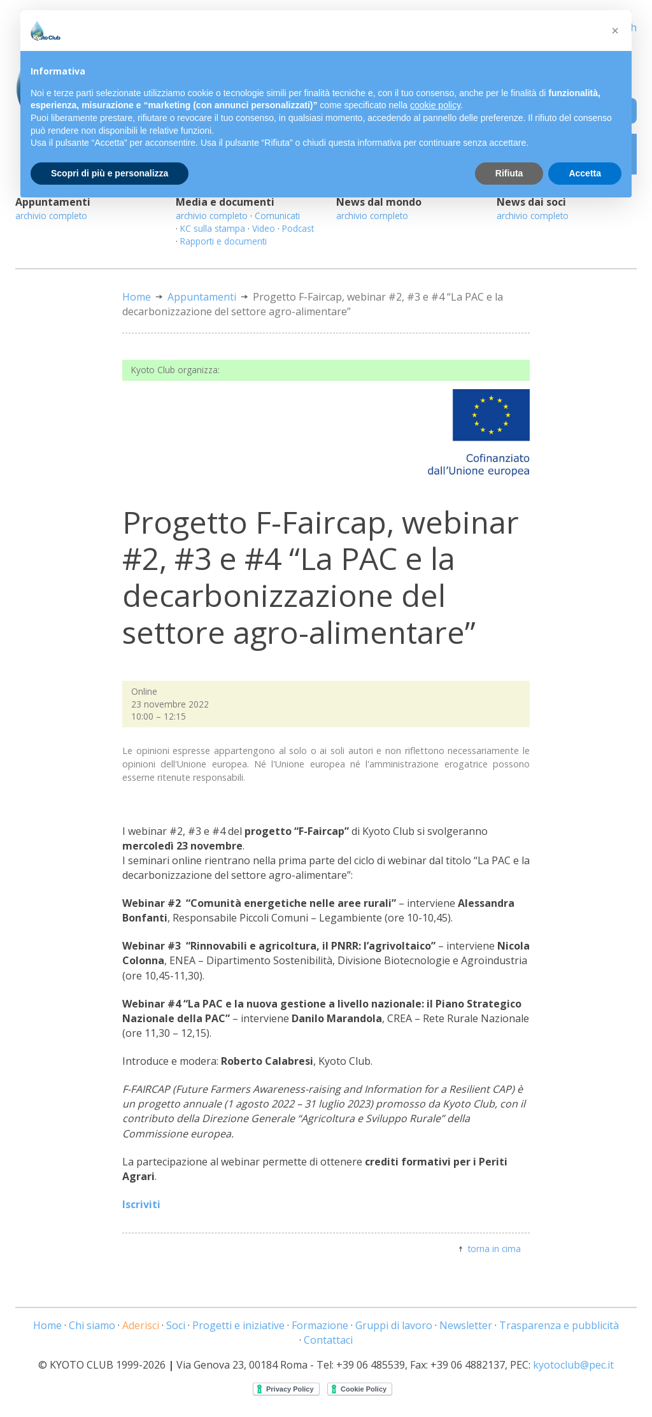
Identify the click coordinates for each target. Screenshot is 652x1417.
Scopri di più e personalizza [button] (109, 173)
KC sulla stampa (212, 228)
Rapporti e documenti (223, 241)
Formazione (320, 1325)
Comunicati (277, 216)
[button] (615, 30)
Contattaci (328, 1340)
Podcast (298, 228)
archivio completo (51, 216)
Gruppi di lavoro (393, 1325)
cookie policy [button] (435, 105)
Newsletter (465, 1325)
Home (136, 297)
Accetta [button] (585, 173)
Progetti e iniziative (238, 1325)
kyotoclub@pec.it (573, 1365)
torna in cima (494, 1249)
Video (263, 228)
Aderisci (140, 1325)
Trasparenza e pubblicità (559, 1325)
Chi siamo (92, 1325)
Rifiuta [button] (509, 173)
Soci (175, 1325)
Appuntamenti (201, 297)
